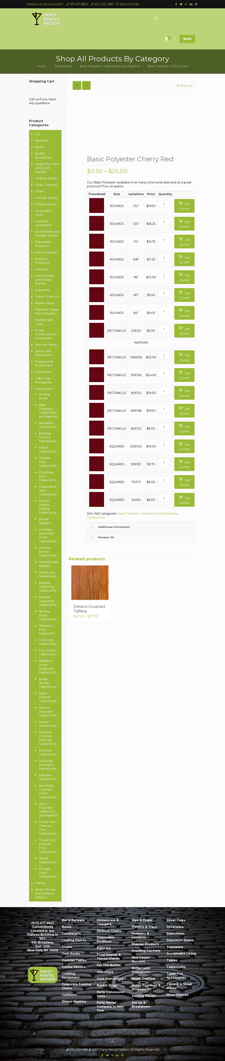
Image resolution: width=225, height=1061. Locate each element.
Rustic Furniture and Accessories (45, 334)
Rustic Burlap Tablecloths (47, 683)
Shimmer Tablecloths (47, 752)
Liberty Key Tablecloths (47, 574)
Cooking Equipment (43, 223)
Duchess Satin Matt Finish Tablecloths (47, 535)
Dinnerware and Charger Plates (47, 233)
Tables (40, 883)
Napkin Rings (45, 303)
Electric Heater (46, 252)
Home (41, 66)
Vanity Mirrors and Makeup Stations (45, 893)
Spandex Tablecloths (47, 777)
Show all (184, 85)
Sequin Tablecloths (47, 724)
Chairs (39, 191)
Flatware (41, 269)
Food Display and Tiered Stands (44, 279)
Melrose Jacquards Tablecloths (47, 601)
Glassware (42, 290)
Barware (41, 140)
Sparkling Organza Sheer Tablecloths (47, 791)
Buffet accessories (43, 155)
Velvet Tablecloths (47, 860)
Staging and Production (44, 363)
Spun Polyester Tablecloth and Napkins (48, 809)
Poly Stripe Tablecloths (47, 652)
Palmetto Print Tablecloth (47, 629)
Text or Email (129, 4)
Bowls (39, 147)
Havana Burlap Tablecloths (47, 551)
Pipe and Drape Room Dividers (46, 311)
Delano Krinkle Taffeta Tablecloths (47, 506)
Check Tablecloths (47, 449)
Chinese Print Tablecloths (47, 462)
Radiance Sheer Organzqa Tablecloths (47, 666)
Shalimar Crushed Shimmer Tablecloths (47, 738)
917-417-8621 (79, 4)
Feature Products (42, 261)
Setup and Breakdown (44, 353)
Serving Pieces (46, 344)
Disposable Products (43, 244)
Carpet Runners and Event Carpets (47, 168)
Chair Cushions (46, 185)
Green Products (47, 296)
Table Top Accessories (43, 380)
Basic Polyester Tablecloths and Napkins (110, 66)
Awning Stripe (44, 396)
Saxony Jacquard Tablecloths (47, 711)
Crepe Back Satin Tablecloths (47, 490)
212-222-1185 (104, 4)
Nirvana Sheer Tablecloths (47, 615)
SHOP (187, 39)
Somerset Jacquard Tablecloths (47, 764)
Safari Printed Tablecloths (47, 697)
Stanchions (43, 372)
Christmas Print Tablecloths (47, 476)
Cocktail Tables (46, 198)
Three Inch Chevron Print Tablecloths (47, 827)
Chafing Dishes (46, 178)
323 (38, 134)
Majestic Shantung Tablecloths (47, 586)
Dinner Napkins (45, 521)
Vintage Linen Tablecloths (47, 872)
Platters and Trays (44, 322)
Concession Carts (43, 212)
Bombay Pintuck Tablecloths (47, 437)
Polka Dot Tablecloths (47, 642)
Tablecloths (63, 66)
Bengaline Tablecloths (47, 425)
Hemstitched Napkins (48, 564)
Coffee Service (45, 204)
